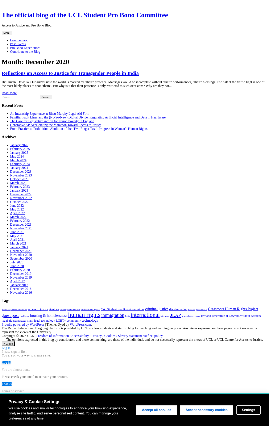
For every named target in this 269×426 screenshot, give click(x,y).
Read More (9, 93)
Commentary (19, 40)
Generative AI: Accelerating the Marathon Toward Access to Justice (55, 125)
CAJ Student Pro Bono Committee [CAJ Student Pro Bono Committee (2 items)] (122, 309)
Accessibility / (81, 336)
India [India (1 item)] (127, 316)
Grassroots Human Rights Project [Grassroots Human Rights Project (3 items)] (233, 309)
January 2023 (19, 190)
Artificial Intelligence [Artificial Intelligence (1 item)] (90, 309)
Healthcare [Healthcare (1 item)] (24, 316)
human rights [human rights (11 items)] (84, 314)
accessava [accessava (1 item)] (6, 309)
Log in (6, 348)
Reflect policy (153, 336)
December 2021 (21, 224)
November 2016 (21, 292)
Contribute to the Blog (25, 51)
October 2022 (19, 202)
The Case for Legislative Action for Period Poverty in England (52, 121)
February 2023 (20, 186)
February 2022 (20, 220)
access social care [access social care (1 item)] (19, 309)
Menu (6, 32)
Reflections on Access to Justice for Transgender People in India (70, 73)
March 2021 (18, 243)
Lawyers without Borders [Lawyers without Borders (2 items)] (245, 315)
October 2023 (19, 179)
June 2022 (17, 205)
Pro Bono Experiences (25, 48)
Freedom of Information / (53, 336)
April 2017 (17, 281)
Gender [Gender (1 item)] (191, 309)
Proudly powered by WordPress (23, 324)
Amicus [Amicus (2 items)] (54, 309)
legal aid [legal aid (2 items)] (7, 320)
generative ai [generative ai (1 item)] (201, 309)
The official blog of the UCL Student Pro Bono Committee (85, 15)
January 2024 (19, 168)
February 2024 (20, 164)
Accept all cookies (156, 410)
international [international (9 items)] (145, 315)
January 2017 (19, 285)
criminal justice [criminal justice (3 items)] (156, 309)
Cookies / (111, 336)
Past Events (18, 44)
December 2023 (21, 171)
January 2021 (19, 247)
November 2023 (21, 175)
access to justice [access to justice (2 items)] (38, 309)
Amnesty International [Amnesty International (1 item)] (70, 309)
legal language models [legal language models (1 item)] (23, 321)
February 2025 (20, 149)
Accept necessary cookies (207, 410)
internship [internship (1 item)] (165, 316)
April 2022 (17, 213)
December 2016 (21, 289)
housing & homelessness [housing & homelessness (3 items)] (48, 315)
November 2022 (21, 198)
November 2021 (21, 228)
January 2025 (19, 152)
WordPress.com (80, 324)
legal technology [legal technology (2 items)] (44, 320)
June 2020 (17, 266)
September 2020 (21, 258)
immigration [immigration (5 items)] (112, 315)
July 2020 (16, 262)
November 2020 (21, 254)
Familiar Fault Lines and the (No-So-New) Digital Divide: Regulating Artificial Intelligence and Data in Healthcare (88, 117)
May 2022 (17, 209)
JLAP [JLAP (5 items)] (175, 315)
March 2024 (18, 160)
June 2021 (17, 232)
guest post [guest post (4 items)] (10, 315)
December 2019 (21, 273)
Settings (248, 410)
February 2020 (20, 270)
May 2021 (17, 236)
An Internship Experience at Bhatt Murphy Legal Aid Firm (49, 113)
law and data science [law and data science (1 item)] (191, 316)
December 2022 (21, 194)
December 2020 (21, 251)
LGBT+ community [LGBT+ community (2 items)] (68, 320)
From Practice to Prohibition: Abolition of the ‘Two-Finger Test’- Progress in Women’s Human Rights (79, 128)
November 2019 (21, 277)
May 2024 (17, 156)
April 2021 (17, 239)
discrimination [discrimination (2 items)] (178, 309)
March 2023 (18, 183)
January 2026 (19, 145)
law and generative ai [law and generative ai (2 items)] (214, 315)
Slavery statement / (131, 336)
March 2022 (18, 217)
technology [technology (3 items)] (90, 320)
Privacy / (97, 336)
